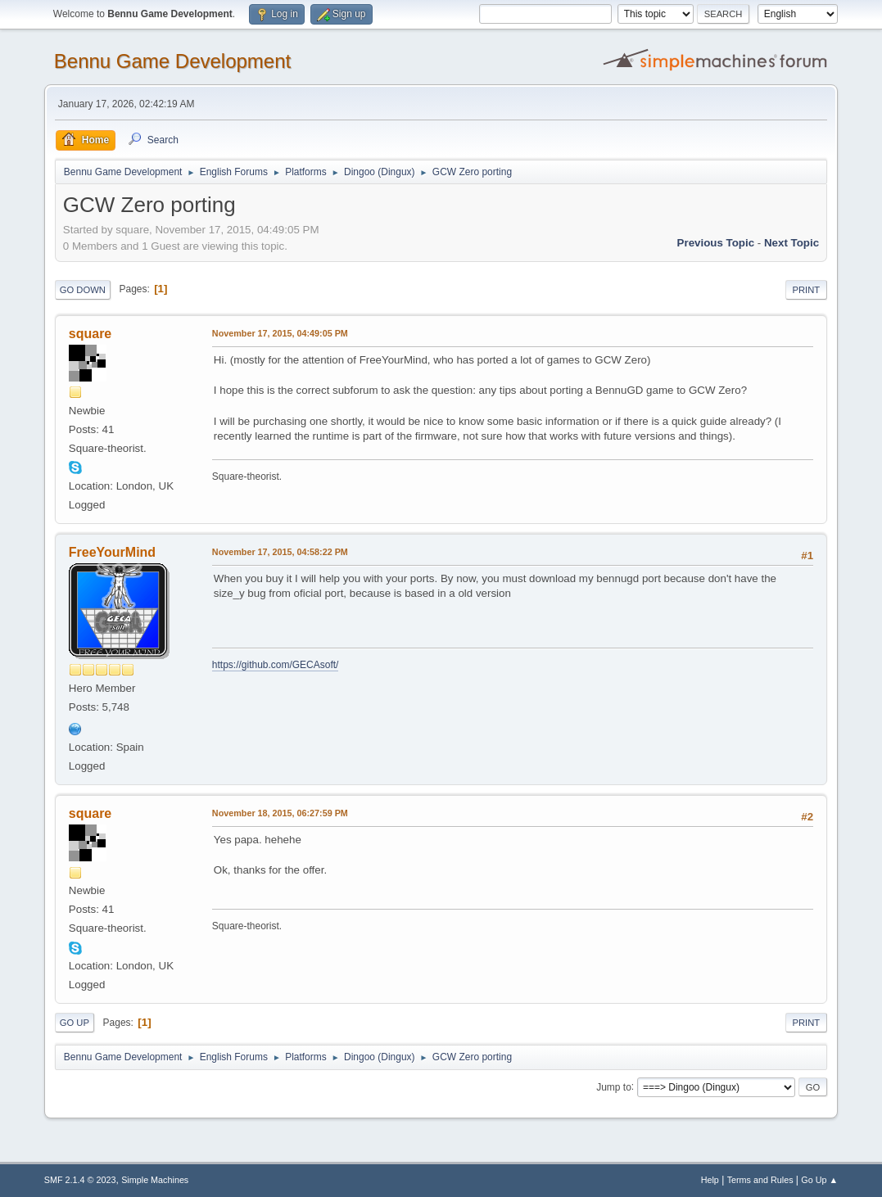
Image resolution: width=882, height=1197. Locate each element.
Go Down (83, 290)
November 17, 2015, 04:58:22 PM (280, 552)
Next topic (791, 243)
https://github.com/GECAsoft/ (275, 665)
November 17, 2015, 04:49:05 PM (280, 333)
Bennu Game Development (172, 61)
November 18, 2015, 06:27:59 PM (280, 813)
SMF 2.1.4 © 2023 (80, 1180)
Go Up (74, 1023)
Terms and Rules (760, 1180)
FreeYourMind (112, 552)
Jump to (613, 1086)
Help (710, 1180)
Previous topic (716, 243)
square (90, 334)
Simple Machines (154, 1180)
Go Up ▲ (819, 1180)
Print (807, 290)
